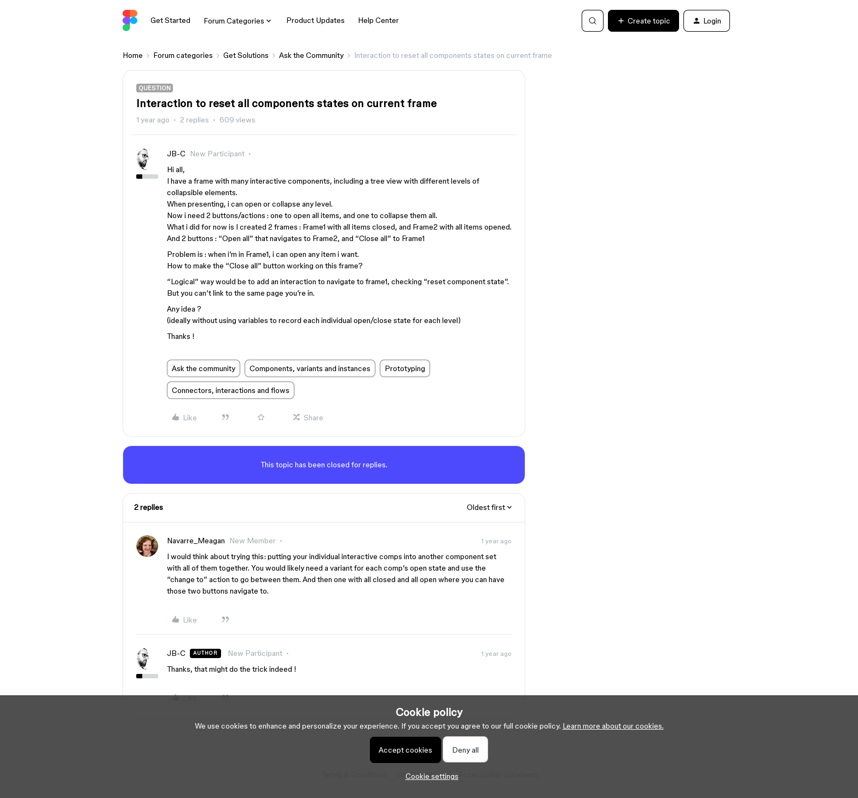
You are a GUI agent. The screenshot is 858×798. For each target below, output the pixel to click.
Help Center (378, 20)
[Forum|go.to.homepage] (130, 21)
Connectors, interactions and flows (230, 390)
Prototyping (405, 368)
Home (133, 55)
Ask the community (203, 368)
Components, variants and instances (310, 368)
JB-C (176, 153)
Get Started (170, 20)
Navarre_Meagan (196, 540)
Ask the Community (311, 55)
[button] (643, 21)
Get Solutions (246, 55)
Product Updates (315, 20)
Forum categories (183, 55)
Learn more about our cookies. (613, 725)
